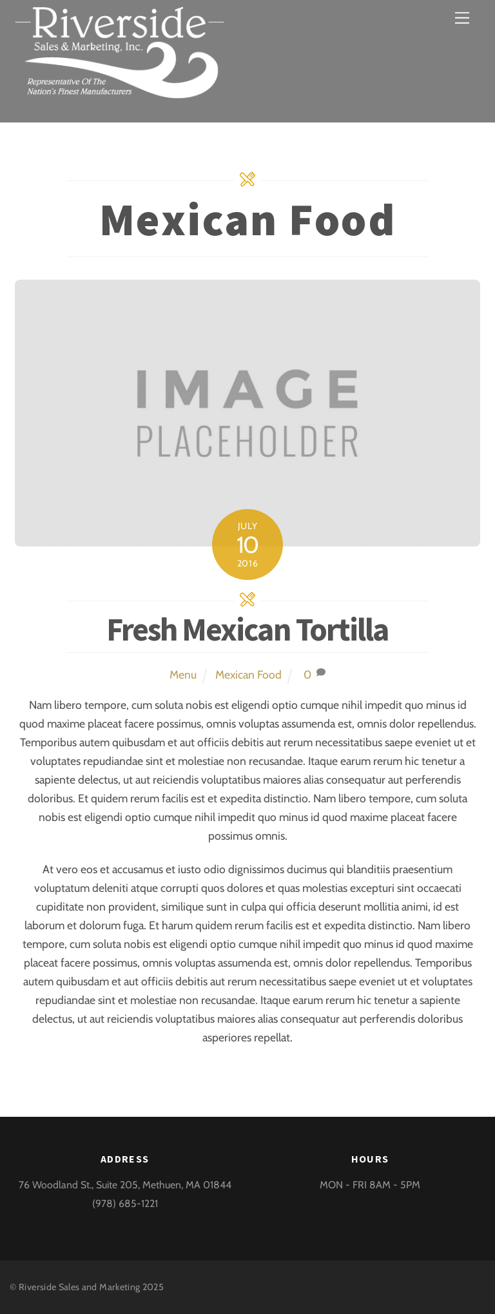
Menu (183, 674)
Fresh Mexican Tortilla (247, 629)
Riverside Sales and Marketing (79, 1287)
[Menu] (462, 18)
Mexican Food (248, 674)
